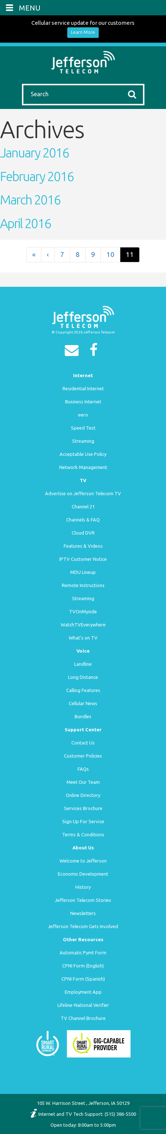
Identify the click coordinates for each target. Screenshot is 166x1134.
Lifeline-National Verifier (83, 1005)
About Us (83, 847)
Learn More (83, 32)
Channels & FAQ (83, 519)
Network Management (83, 467)
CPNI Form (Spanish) (83, 978)
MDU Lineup (83, 572)
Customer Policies (83, 755)
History (83, 886)
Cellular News (83, 703)
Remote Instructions (83, 585)
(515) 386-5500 (120, 1114)
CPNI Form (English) (83, 965)
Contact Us (83, 742)
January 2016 (34, 152)
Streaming (83, 440)
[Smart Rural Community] (47, 1043)
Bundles (83, 716)
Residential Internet (83, 388)
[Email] (73, 352)
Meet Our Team (83, 782)
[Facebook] (95, 352)
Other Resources (83, 939)
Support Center (83, 729)
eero (83, 414)
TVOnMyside (83, 611)
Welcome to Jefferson (83, 860)
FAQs (83, 768)
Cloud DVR (83, 532)
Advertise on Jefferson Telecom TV (83, 493)
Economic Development (83, 873)
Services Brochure (83, 808)
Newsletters (83, 913)
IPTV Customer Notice (83, 559)
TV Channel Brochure (83, 1018)
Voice (83, 650)
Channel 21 (83, 506)
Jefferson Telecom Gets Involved (83, 926)
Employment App (83, 991)
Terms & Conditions (83, 834)
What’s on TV (83, 637)
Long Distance (83, 677)
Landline (83, 663)
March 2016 (30, 199)
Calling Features (83, 690)
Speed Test (83, 427)
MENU (30, 8)
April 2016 (25, 223)
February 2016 (36, 176)
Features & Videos (83, 545)
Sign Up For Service (83, 821)
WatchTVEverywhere (83, 624)
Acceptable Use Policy (83, 454)
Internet (83, 375)
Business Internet (83, 401)
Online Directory (83, 795)
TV (83, 480)
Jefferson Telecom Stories (83, 900)
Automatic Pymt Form (83, 952)
